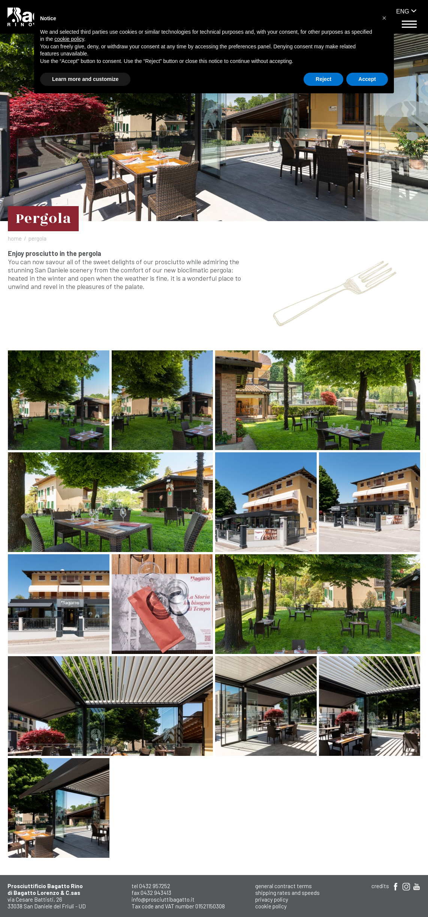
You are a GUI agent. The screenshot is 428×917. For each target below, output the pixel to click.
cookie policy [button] (69, 39)
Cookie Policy (271, 906)
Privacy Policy (271, 899)
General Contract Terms (283, 886)
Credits (380, 886)
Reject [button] (323, 79)
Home (15, 238)
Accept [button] (367, 79)
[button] (384, 18)
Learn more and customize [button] (85, 79)
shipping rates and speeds (287, 892)
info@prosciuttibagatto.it (163, 899)
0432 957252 (154, 886)
